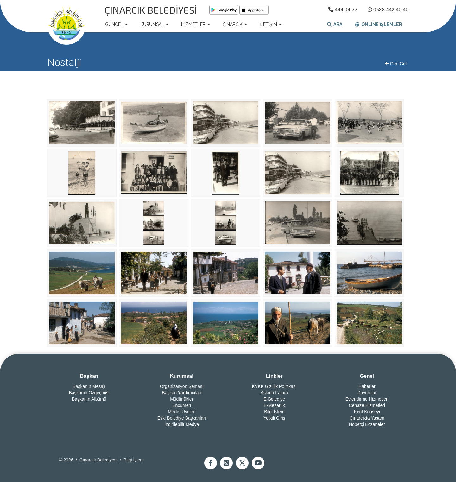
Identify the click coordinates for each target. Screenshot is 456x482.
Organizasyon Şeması (182, 386)
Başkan (89, 376)
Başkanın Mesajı (89, 386)
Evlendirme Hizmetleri (367, 399)
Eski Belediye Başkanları (181, 418)
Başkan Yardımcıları (181, 392)
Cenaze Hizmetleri (367, 405)
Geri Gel (396, 63)
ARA (334, 24)
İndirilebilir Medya (181, 424)
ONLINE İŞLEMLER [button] (378, 24)
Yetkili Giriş (274, 418)
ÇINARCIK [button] (235, 24)
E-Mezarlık (274, 405)
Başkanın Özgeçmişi (89, 392)
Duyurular (367, 392)
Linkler (274, 376)
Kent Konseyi (367, 411)
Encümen (181, 405)
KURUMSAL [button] (154, 24)
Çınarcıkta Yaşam (367, 418)
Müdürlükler (181, 399)
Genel (367, 376)
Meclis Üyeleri (181, 411)
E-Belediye (274, 399)
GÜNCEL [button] (116, 24)
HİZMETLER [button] (195, 24)
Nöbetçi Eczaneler (367, 424)
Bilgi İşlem (274, 411)
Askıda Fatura (274, 392)
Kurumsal (181, 376)
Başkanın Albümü (89, 399)
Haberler (367, 386)
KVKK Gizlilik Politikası (274, 386)
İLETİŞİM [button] (271, 24)
